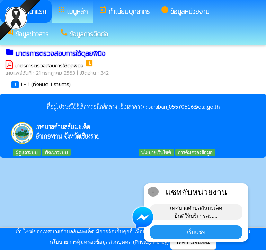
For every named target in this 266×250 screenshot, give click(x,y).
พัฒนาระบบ (56, 152)
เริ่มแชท (196, 232)
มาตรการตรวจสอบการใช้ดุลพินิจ (50, 65)
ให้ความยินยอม (193, 242)
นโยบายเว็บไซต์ (156, 152)
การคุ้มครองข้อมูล (195, 152)
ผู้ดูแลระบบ (27, 152)
